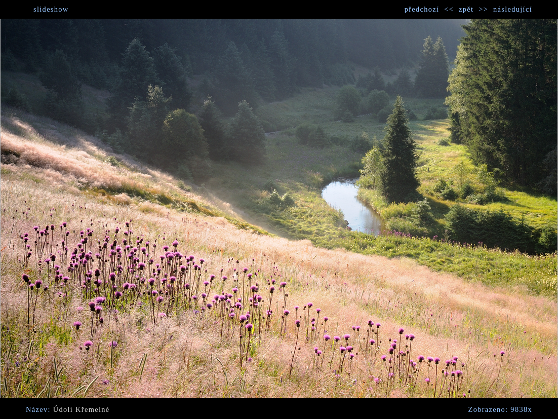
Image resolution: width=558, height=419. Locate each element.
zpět (466, 9)
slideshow (51, 9)
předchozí (422, 9)
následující (512, 9)
